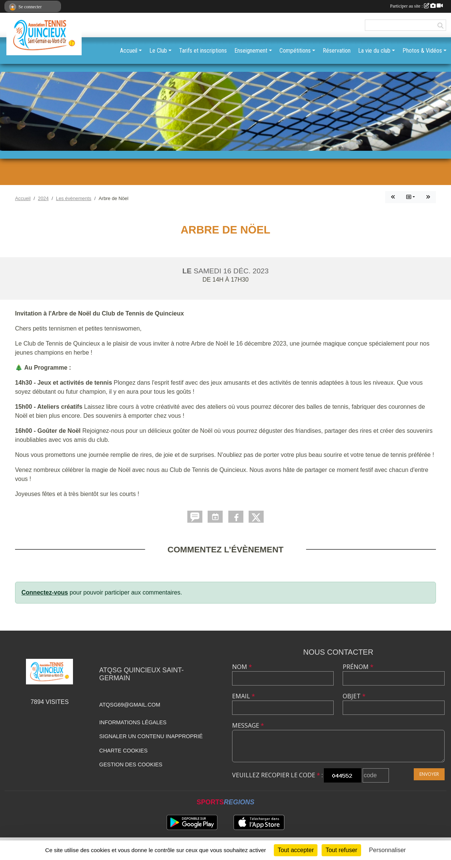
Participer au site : (416, 6)
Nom (242, 667)
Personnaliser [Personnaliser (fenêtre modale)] (387, 850)
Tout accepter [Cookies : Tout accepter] (296, 850)
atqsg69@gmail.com (129, 705)
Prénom (358, 667)
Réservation (337, 50)
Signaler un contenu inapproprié (151, 736)
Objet (354, 696)
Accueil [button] (128, 50)
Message (248, 725)
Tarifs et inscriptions (203, 50)
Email (243, 696)
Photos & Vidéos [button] (422, 50)
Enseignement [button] (250, 50)
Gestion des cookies (130, 764)
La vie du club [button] (374, 50)
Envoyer (429, 774)
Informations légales (133, 722)
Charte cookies (123, 751)
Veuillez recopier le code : (277, 775)
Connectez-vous (44, 592)
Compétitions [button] (295, 50)
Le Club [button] (158, 50)
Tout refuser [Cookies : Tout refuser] (341, 850)
